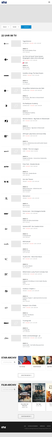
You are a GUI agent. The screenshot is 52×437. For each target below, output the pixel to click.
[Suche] (9, 362)
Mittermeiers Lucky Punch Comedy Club (35, 272)
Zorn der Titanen (28, 179)
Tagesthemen (27, 41)
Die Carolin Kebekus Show (29, 50)
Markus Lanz (26, 67)
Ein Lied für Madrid (27, 266)
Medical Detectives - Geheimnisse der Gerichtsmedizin (32, 189)
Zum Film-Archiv (26, 416)
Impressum (42, 426)
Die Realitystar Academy (30, 103)
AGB (25, 426)
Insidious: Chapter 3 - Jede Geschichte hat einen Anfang (35, 298)
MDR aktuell (26, 241)
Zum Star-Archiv (26, 375)
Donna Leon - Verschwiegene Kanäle (34, 211)
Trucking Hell (27, 321)
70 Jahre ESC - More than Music (32, 257)
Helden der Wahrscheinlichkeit (30, 220)
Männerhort (26, 196)
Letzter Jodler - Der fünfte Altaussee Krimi (33, 345)
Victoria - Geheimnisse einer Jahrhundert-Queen (35, 143)
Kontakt (49, 426)
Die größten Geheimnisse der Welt (33, 88)
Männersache (26, 205)
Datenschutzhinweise (33, 426)
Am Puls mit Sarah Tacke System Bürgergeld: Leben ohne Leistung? (33, 57)
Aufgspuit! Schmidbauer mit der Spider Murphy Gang (35, 281)
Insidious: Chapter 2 (29, 289)
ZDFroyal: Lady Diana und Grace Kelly (34, 134)
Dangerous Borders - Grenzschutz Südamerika (35, 158)
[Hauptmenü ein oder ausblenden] (49, 2)
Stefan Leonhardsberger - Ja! (31, 336)
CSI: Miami (25, 82)
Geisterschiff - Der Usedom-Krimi (33, 226)
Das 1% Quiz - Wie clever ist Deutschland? (33, 97)
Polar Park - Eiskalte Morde (31, 164)
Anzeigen (26, 27)
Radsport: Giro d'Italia (29, 305)
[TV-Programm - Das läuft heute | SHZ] (4, 2)
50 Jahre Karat (26, 251)
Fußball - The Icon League (30, 149)
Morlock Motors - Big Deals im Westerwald (36, 119)
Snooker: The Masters (28, 314)
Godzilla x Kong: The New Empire (33, 73)
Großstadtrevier (27, 235)
